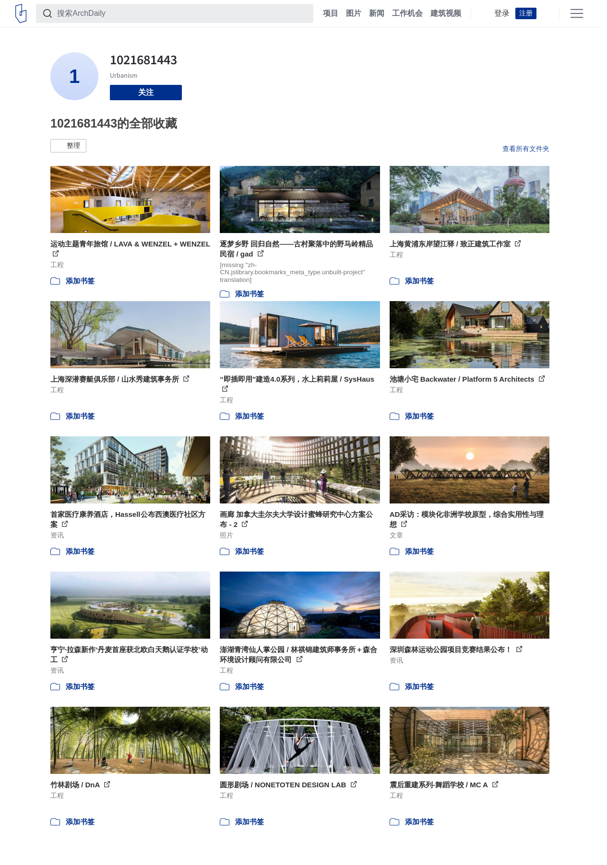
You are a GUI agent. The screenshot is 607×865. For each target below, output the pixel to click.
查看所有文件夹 (525, 148)
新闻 (376, 13)
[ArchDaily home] (20, 13)
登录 (502, 13)
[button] (68, 145)
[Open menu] (576, 13)
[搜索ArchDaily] (182, 13)
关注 (146, 92)
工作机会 (407, 13)
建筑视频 (445, 13)
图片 (353, 13)
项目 (330, 13)
